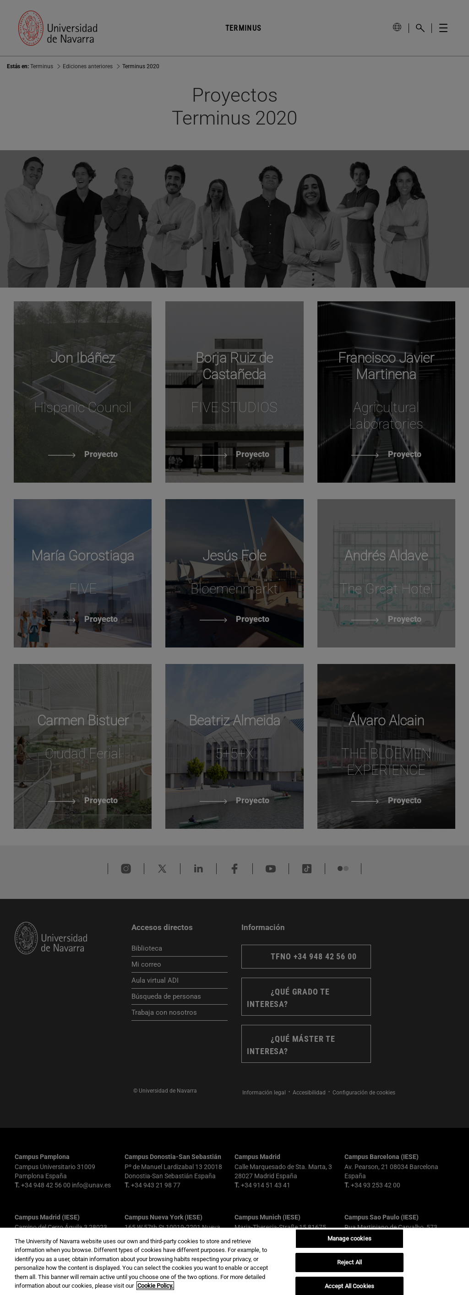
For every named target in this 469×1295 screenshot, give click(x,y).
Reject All (349, 1262)
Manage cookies (349, 1238)
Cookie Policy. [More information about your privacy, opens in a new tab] (155, 1285)
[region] (234, 1261)
